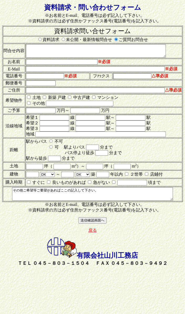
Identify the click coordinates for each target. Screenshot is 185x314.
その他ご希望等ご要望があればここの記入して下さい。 (93, 198)
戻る (92, 235)
